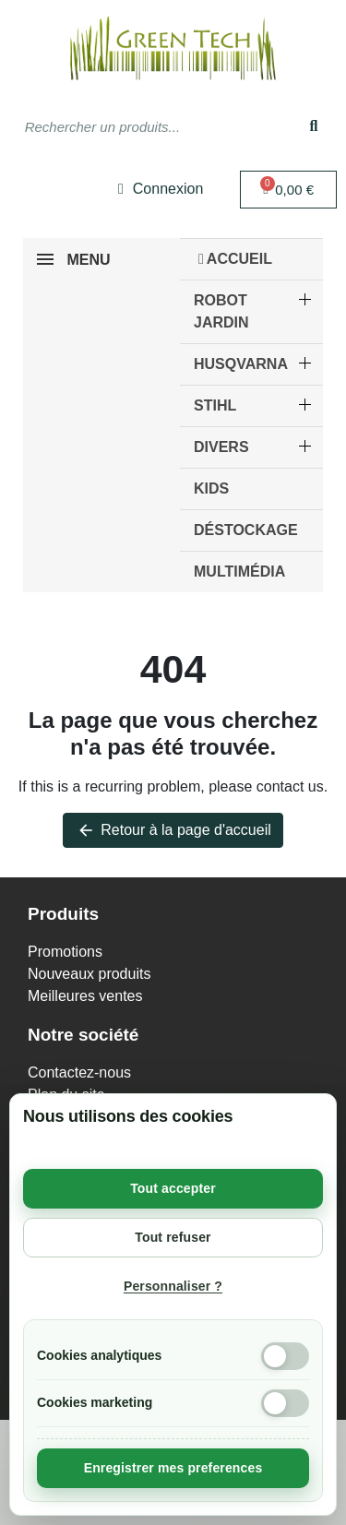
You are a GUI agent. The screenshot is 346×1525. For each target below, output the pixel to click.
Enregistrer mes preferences (173, 1467)
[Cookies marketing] (285, 1403)
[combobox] (139, 126)
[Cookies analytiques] (285, 1356)
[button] (288, 189)
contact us (290, 786)
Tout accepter (173, 1188)
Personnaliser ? (173, 1286)
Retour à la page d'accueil (173, 830)
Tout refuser (172, 1237)
